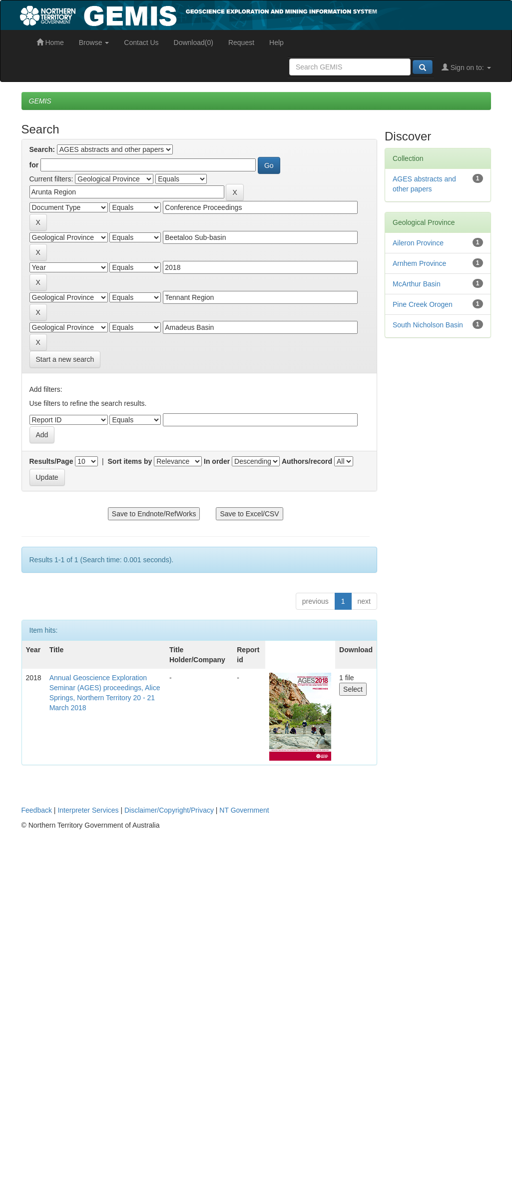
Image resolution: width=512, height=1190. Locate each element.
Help (276, 42)
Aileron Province (418, 243)
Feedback (36, 810)
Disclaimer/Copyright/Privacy (169, 810)
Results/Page (51, 461)
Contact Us (141, 42)
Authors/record (307, 461)
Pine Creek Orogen (423, 304)
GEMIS (40, 101)
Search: (42, 149)
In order (217, 461)
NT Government (244, 810)
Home (50, 42)
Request (241, 42)
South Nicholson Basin (428, 325)
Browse (94, 42)
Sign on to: (466, 67)
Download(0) (193, 42)
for (34, 165)
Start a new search (65, 359)
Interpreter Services (87, 810)
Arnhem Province (419, 263)
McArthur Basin (417, 284)
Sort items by (130, 461)
